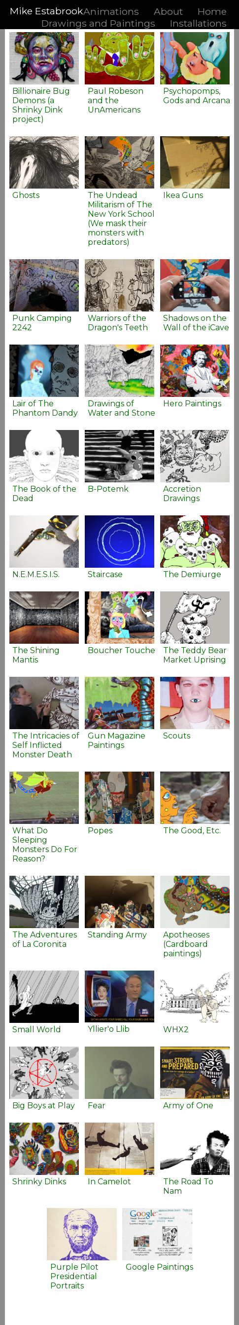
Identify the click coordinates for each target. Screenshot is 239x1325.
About (168, 11)
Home (212, 11)
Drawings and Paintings (98, 23)
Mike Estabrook (46, 11)
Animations (111, 11)
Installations (198, 23)
